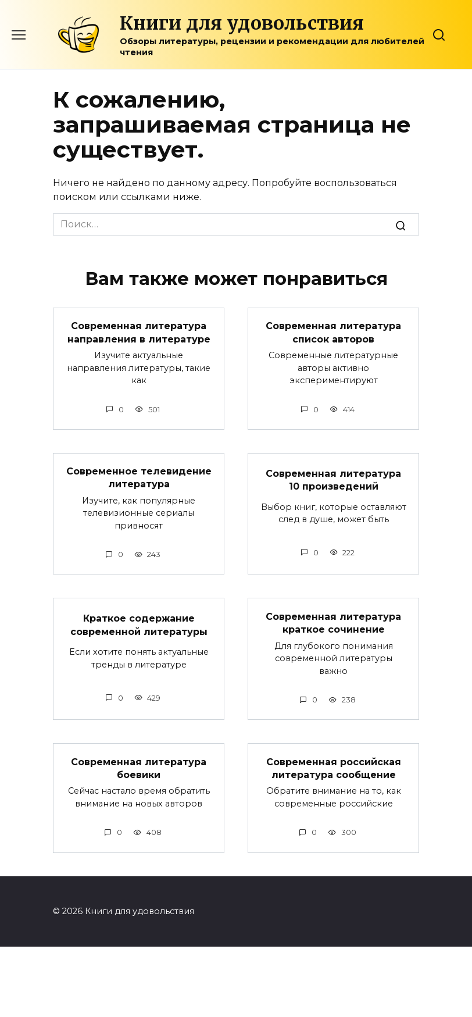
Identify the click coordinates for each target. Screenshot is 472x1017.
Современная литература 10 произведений (333, 479)
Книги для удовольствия (242, 23)
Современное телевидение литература (139, 478)
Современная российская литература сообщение (333, 768)
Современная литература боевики (138, 768)
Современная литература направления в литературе (138, 332)
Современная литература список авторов (333, 332)
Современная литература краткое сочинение (333, 622)
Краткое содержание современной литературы (139, 625)
